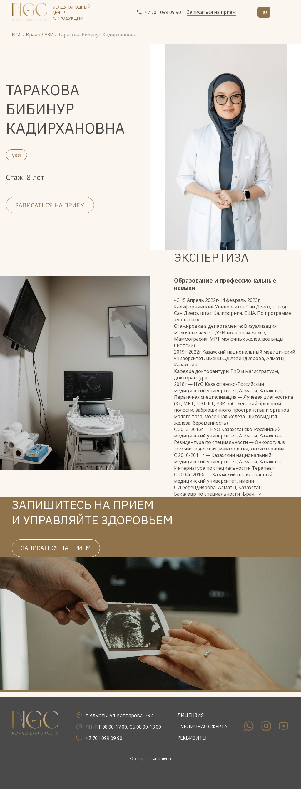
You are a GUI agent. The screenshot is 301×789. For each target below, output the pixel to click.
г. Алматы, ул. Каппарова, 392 (114, 715)
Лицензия (190, 715)
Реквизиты (192, 738)
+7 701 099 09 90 (158, 12)
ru (264, 12)
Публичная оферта (202, 726)
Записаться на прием (211, 12)
